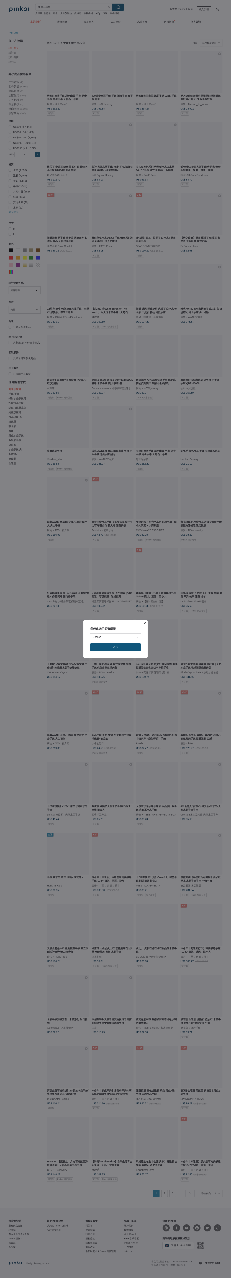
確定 (115, 647)
